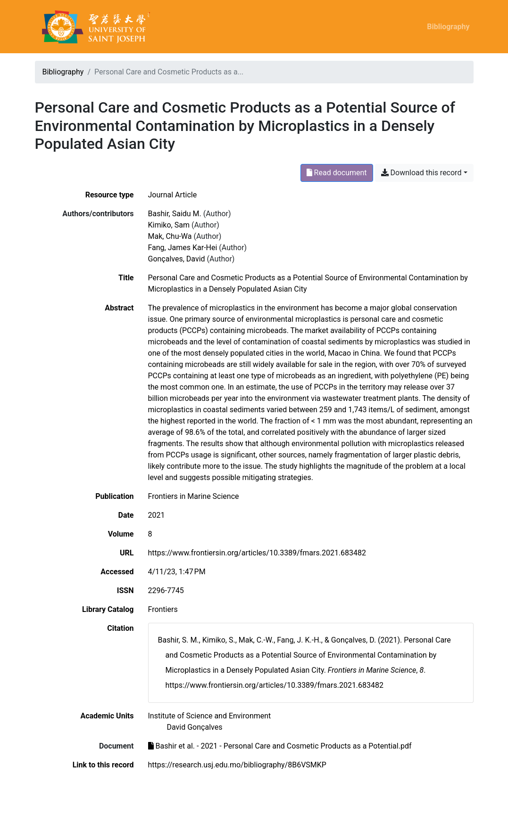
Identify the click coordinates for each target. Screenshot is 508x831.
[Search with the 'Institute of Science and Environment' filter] (209, 715)
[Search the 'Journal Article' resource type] (172, 194)
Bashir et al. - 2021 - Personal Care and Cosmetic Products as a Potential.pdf (280, 745)
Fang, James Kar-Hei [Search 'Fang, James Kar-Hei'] (182, 247)
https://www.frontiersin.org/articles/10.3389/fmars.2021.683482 (257, 552)
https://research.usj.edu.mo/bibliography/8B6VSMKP (237, 764)
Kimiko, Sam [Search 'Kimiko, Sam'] (169, 224)
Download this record (421, 172)
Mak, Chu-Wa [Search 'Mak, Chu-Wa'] (170, 236)
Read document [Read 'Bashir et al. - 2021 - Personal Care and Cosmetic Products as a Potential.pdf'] (337, 172)
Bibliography (448, 26)
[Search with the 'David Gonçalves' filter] (195, 727)
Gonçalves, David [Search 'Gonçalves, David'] (176, 258)
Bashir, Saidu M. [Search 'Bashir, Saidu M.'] (174, 213)
